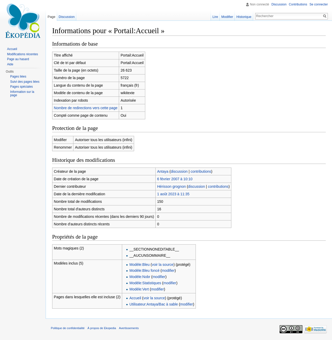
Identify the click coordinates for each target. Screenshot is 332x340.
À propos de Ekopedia (101, 328)
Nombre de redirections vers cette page (85, 108)
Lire (215, 17)
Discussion (279, 4)
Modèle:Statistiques (145, 283)
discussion (179, 171)
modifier (168, 270)
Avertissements (129, 328)
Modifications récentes (22, 54)
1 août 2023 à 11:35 (173, 194)
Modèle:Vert (139, 289)
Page (51, 17)
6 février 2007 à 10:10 (174, 179)
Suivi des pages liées (24, 82)
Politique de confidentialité (68, 328)
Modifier (227, 17)
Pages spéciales (21, 86)
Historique (244, 17)
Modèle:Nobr (139, 277)
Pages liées (18, 76)
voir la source (162, 264)
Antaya (163, 171)
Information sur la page (22, 93)
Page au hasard (18, 59)
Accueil (135, 298)
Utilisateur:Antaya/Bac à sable (153, 304)
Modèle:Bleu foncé (144, 270)
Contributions (298, 4)
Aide (10, 64)
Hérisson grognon (171, 186)
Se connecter (318, 4)
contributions (201, 171)
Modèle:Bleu (139, 264)
